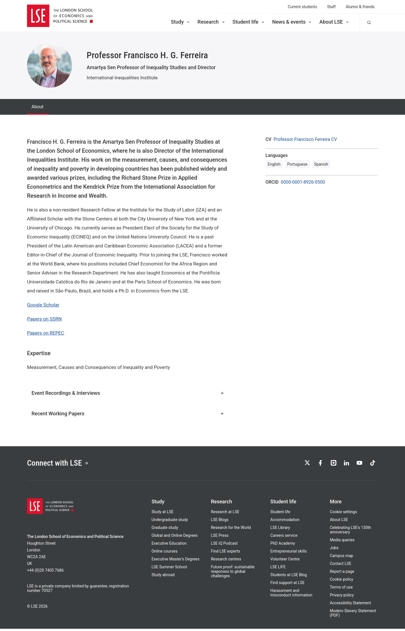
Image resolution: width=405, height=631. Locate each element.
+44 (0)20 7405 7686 (45, 572)
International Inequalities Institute (122, 77)
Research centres (226, 561)
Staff (331, 6)
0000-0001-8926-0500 (303, 182)
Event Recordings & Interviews (128, 393)
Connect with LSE (61, 464)
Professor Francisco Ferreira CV (305, 139)
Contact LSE (340, 566)
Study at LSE (163, 514)
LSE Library (280, 530)
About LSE (334, 22)
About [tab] (38, 106)
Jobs (334, 550)
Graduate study (165, 530)
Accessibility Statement (350, 605)
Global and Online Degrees (175, 537)
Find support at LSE (287, 585)
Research (211, 22)
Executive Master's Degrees (176, 561)
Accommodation (285, 522)
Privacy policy (342, 597)
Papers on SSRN (44, 319)
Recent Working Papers (128, 413)
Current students (302, 6)
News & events (292, 22)
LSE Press (220, 537)
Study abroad (163, 577)
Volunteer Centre (285, 561)
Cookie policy (341, 581)
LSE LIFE (277, 569)
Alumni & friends (360, 6)
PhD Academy (282, 545)
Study (180, 22)
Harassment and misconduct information (291, 595)
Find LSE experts (225, 553)
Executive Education (169, 545)
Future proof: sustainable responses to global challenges (233, 573)
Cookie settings (343, 514)
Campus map (341, 558)
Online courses (164, 553)
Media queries (342, 542)
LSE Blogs (219, 522)
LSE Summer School (169, 569)
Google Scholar (43, 305)
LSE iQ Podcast (224, 545)
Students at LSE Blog (288, 577)
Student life (249, 22)
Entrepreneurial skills (288, 553)
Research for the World (231, 530)
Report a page (342, 573)
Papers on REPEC (45, 333)
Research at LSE (225, 514)
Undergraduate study (170, 522)
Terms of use (341, 589)
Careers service (283, 537)
